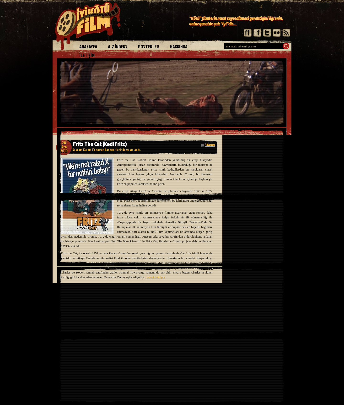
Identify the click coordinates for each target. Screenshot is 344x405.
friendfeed (248, 33)
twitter (267, 33)
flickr (276, 33)
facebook (257, 33)
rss (286, 33)
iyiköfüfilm (90, 26)
